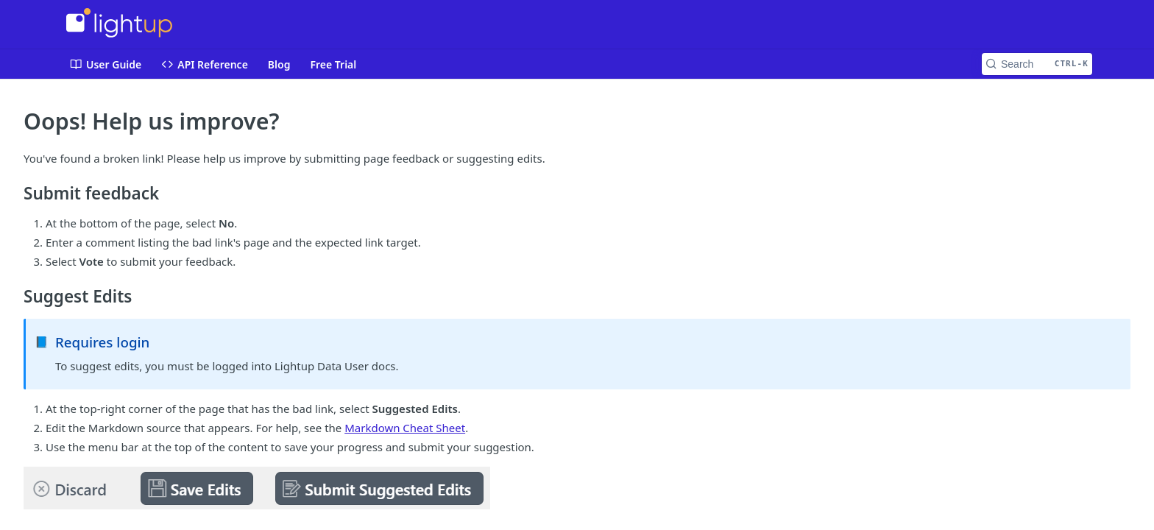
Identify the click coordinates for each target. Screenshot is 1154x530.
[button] (577, 488)
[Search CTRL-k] (1037, 64)
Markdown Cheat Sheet (404, 427)
